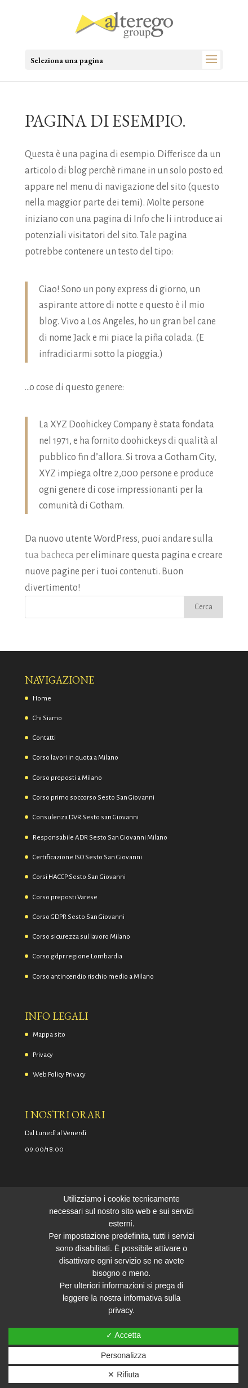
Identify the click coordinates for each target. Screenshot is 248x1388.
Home (42, 698)
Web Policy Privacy (59, 1074)
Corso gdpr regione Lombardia (77, 956)
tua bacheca (49, 555)
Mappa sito (49, 1034)
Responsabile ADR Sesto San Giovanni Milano (100, 837)
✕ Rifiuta (123, 1374)
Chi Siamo (47, 718)
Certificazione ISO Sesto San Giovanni (87, 857)
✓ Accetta (123, 1335)
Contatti (44, 738)
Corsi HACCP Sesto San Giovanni (79, 877)
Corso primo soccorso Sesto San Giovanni (93, 797)
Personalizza (123, 1355)
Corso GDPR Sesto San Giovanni (79, 917)
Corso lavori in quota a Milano (75, 757)
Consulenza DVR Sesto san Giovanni (86, 817)
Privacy (43, 1055)
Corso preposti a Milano (67, 778)
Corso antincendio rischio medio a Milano (93, 976)
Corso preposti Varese (65, 897)
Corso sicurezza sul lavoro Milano (81, 936)
